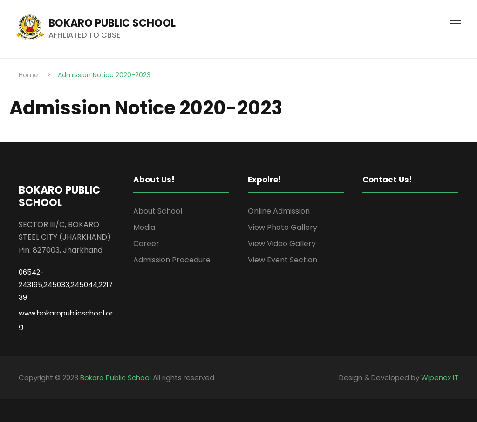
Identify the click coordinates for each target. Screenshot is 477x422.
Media (144, 227)
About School (157, 211)
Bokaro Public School (115, 377)
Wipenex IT (439, 377)
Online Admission (279, 211)
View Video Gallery (282, 243)
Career (146, 243)
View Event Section (282, 260)
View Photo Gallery (282, 227)
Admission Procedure (172, 260)
